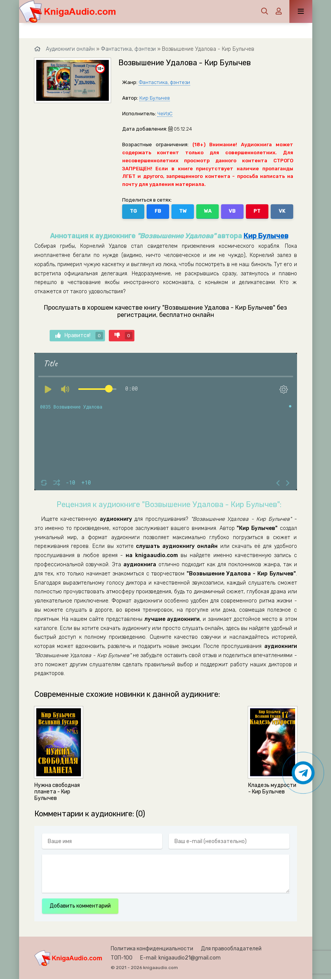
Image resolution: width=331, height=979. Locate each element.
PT (256, 211)
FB (158, 211)
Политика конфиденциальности (152, 948)
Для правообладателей (231, 948)
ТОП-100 (121, 958)
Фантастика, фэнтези (164, 82)
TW (183, 211)
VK (282, 211)
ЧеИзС (165, 113)
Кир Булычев (154, 98)
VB (232, 211)
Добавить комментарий (80, 906)
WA (208, 211)
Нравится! (79, 335)
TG (133, 211)
